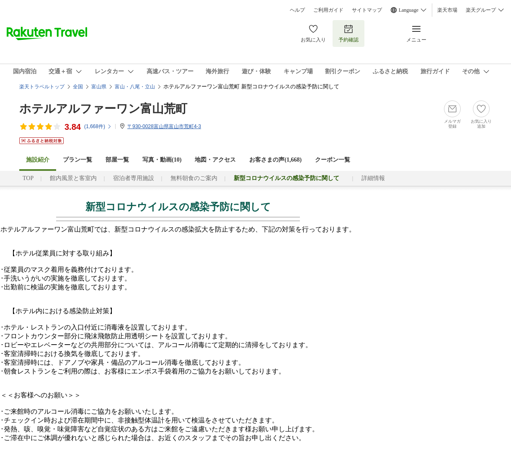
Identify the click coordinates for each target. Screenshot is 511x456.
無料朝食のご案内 (193, 178)
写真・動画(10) (161, 160)
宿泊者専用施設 (133, 178)
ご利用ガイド (328, 10)
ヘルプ (297, 10)
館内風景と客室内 (73, 178)
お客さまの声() (275, 160)
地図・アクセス (215, 160)
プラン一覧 (77, 160)
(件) (98, 126)
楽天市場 (447, 10)
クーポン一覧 (332, 160)
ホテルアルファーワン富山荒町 (103, 108)
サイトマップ (367, 10)
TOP (28, 178)
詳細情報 (373, 178)
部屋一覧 (117, 160)
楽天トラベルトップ (42, 87)
